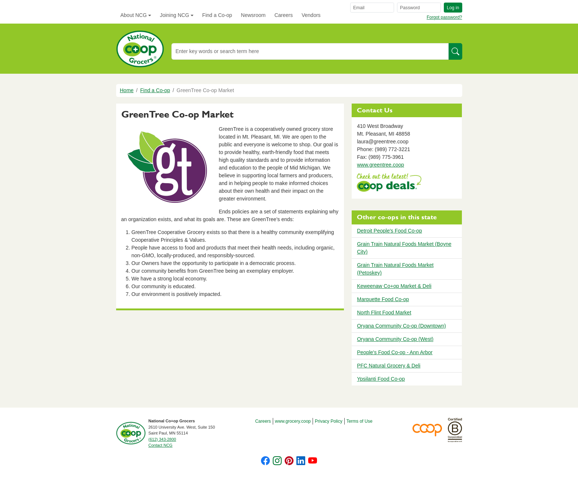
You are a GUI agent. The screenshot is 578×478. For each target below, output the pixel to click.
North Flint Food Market (384, 312)
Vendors (311, 15)
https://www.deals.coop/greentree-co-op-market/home (389, 183)
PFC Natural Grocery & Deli (388, 366)
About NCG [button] (134, 15)
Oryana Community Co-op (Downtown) (401, 326)
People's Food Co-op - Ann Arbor (394, 352)
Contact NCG (161, 445)
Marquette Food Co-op (383, 299)
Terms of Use (360, 421)
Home (126, 90)
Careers (283, 15)
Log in (453, 7)
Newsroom (253, 15)
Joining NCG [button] (174, 15)
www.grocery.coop (293, 421)
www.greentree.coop (380, 165)
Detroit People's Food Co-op (389, 231)
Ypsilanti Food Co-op (381, 379)
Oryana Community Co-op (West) (395, 339)
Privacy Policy (328, 421)
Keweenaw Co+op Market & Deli (394, 286)
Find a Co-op (217, 15)
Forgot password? (444, 17)
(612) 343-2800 (162, 439)
